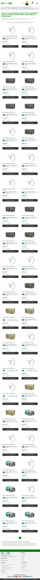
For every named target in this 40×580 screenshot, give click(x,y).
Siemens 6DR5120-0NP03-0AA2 (28, 266)
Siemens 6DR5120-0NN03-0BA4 (28, 61)
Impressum (24, 554)
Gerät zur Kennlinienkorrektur (13, 8)
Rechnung (23, 564)
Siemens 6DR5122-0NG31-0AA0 (28, 342)
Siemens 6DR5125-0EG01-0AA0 (8, 469)
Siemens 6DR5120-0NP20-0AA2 (28, 291)
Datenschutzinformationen (6, 564)
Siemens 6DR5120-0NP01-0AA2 (28, 240)
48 (30, 537)
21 (17, 537)
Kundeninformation (5, 566)
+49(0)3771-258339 (4, 560)
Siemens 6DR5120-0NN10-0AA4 (28, 87)
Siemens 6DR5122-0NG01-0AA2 (28, 317)
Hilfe (23, 559)
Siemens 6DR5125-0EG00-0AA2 (8, 444)
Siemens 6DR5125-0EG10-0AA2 (28, 495)
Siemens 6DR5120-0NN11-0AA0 (8, 112)
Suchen (23, 557)
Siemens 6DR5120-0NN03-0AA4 (8, 61)
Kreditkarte (24, 567)
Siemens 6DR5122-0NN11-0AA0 (28, 393)
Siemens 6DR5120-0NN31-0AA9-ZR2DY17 (8, 189)
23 (22, 537)
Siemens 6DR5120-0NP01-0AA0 (8, 240)
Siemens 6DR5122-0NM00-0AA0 (8, 368)
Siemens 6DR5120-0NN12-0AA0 (8, 138)
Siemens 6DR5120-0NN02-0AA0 (28, 36)
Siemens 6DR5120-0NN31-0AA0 (28, 163)
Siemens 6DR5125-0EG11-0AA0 (8, 520)
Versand (8, 43)
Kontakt (23, 556)
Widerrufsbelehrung (5, 569)
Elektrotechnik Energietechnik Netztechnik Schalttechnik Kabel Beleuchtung (18, 7)
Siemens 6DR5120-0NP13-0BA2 (8, 291)
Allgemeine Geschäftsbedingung (7, 567)
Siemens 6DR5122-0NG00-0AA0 (8, 317)
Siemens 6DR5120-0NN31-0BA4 (28, 188)
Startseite (2, 7)
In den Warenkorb (10, 46)
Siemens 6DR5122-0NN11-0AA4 (8, 418)
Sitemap (23, 560)
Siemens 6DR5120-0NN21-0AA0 (28, 138)
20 (14, 537)
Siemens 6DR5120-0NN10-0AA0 (8, 87)
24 (25, 537)
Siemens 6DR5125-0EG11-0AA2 (28, 520)
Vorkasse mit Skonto (25, 570)
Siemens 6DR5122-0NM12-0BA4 (28, 368)
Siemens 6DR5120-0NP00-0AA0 (8, 215)
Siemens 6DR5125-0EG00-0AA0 (28, 418)
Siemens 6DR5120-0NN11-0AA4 (28, 112)
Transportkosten (5, 572)
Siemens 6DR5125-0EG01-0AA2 (28, 469)
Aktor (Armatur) (3, 8)
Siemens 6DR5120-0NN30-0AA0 (8, 163)
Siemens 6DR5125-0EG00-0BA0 (28, 444)
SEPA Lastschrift (25, 566)
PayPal (23, 569)
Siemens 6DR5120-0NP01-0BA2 (8, 266)
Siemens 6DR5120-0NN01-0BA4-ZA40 (9, 36)
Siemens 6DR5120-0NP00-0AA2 (28, 215)
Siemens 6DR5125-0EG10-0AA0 (8, 495)
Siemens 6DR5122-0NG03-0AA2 (8, 342)
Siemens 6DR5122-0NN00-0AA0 (8, 393)
